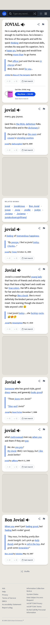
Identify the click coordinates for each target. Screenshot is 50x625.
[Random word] (34, 13)
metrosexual (16, 437)
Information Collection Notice (35, 589)
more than (18, 54)
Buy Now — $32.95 (25, 94)
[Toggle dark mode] (41, 14)
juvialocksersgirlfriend (16, 217)
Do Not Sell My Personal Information (36, 611)
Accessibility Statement (11, 604)
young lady (36, 277)
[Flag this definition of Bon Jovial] (44, 519)
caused (11, 138)
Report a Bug (7, 607)
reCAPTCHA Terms (34, 606)
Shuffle (25, 571)
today (36, 242)
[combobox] (22, 13)
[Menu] (46, 14)
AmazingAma (17, 323)
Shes (10, 406)
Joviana (9, 213)
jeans (17, 399)
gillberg (15, 460)
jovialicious (19, 206)
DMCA (4, 601)
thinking (15, 43)
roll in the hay (33, 544)
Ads (3, 588)
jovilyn (37, 210)
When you (9, 526)
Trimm (14, 252)
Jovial (7, 323)
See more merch (21, 98)
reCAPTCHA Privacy (34, 603)
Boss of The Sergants (21, 75)
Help (4, 591)
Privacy (5, 595)
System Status (32, 594)
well (15, 406)
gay (27, 441)
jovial (7, 144)
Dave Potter (17, 412)
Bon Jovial (34, 206)
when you (37, 437)
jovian (8, 210)
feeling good (32, 526)
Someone (9, 388)
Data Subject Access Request (35, 599)
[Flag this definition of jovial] (44, 109)
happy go (11, 50)
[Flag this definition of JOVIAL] (43, 24)
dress (7, 392)
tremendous (23, 236)
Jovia (17, 210)
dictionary (33, 127)
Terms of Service (9, 598)
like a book (22, 295)
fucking (34, 313)
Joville (27, 210)
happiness (34, 236)
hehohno (19, 553)
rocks (41, 313)
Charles (11, 246)
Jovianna (21, 213)
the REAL (20, 124)
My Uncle (11, 451)
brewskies (23, 548)
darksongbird (17, 144)
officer (16, 61)
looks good (36, 392)
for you (28, 69)
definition (30, 124)
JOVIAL (7, 75)
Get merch (27, 81)
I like (40, 451)
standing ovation (25, 138)
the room (32, 134)
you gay (19, 447)
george (14, 242)
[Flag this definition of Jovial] (44, 269)
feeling (10, 236)
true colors (14, 288)
